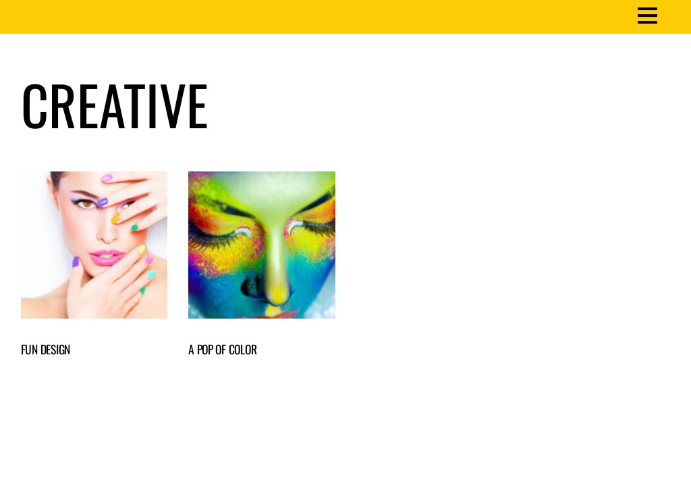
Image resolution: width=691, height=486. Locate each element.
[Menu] (647, 14)
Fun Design (45, 349)
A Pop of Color (222, 349)
